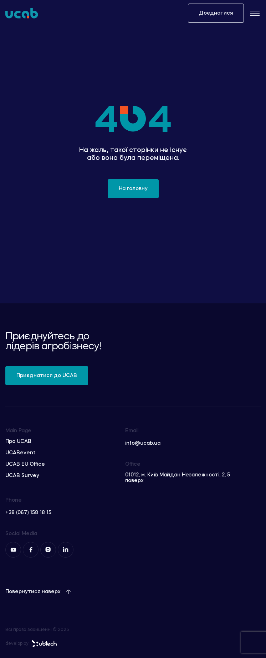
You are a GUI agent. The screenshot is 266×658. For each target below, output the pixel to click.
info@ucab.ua (142, 443)
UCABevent (20, 452)
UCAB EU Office (25, 464)
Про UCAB (18, 441)
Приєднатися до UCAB (46, 375)
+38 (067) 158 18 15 (28, 512)
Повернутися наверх (38, 591)
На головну (133, 188)
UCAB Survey (22, 475)
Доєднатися (216, 13)
